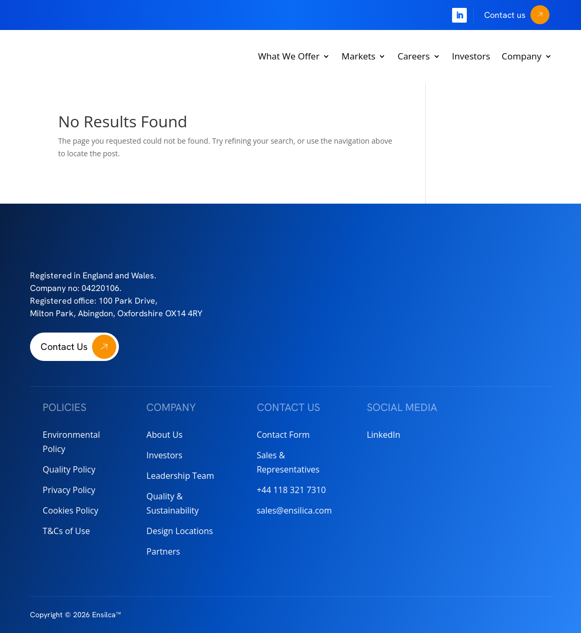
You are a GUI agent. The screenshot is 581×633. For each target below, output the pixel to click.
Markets (358, 56)
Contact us (505, 15)
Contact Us (64, 346)
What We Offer (288, 56)
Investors (471, 56)
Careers (413, 56)
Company (521, 56)
